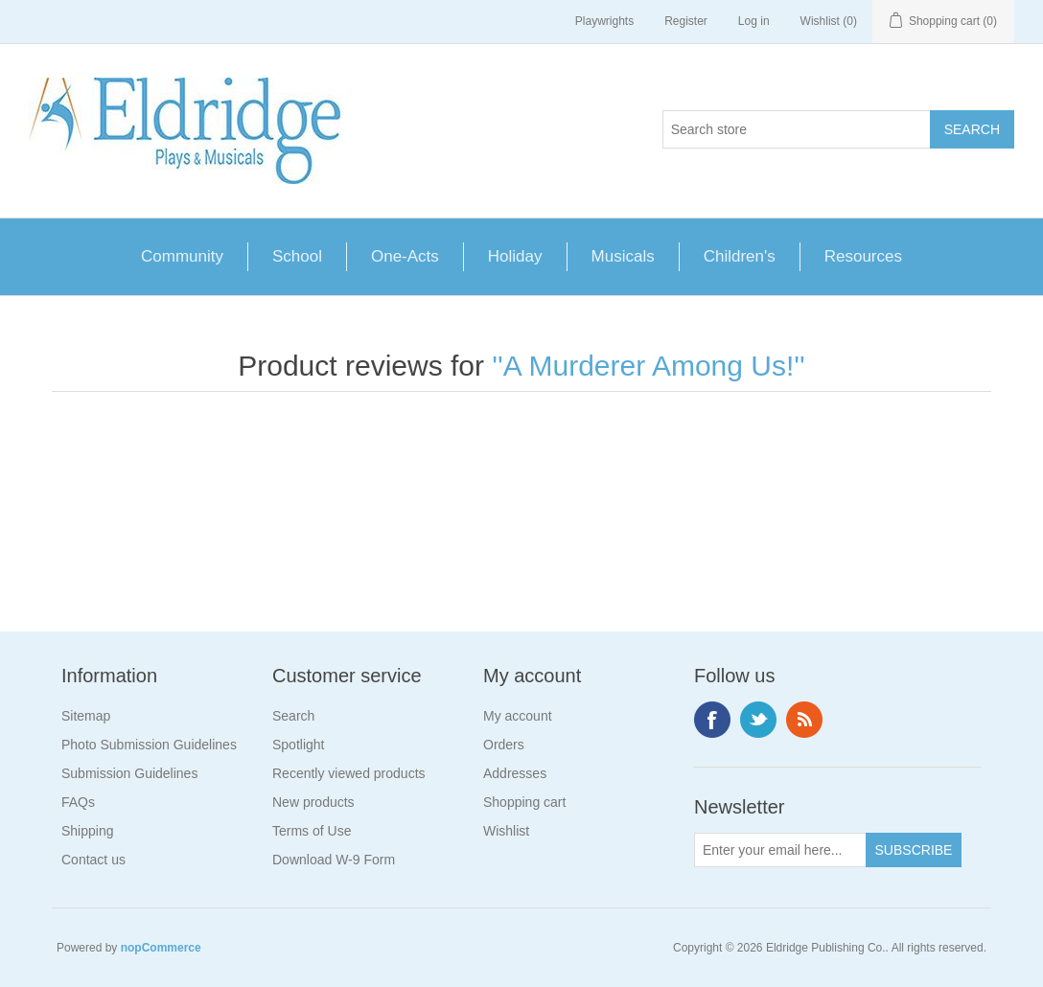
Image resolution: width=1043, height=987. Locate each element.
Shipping (87, 830)
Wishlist (506, 830)
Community (182, 256)
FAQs (78, 802)
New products (313, 802)
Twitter (758, 719)
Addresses (514, 773)
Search (293, 715)
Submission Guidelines (129, 773)
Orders (503, 744)
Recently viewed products (349, 773)
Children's (740, 256)
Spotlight (298, 744)
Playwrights (604, 21)
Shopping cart (524, 802)
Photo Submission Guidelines (149, 744)
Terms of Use (311, 830)
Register (685, 21)
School (297, 256)
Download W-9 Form (333, 859)
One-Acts (405, 256)
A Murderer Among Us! (648, 365)
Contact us (93, 859)
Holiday (515, 256)
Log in (754, 21)
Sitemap (85, 715)
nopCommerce (161, 947)
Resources (863, 256)
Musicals (623, 256)
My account (517, 715)
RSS (804, 719)
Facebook (712, 719)
